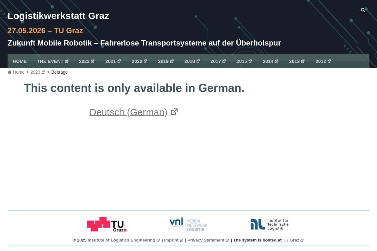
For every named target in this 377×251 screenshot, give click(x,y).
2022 (87, 61)
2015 (244, 61)
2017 (218, 61)
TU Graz (293, 240)
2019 (166, 61)
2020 (140, 61)
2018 (193, 61)
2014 (271, 61)
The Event (53, 61)
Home (20, 61)
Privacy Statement (208, 240)
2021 (113, 61)
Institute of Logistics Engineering (124, 240)
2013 (297, 61)
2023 (38, 72)
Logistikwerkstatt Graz (58, 15)
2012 (323, 61)
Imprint (174, 240)
